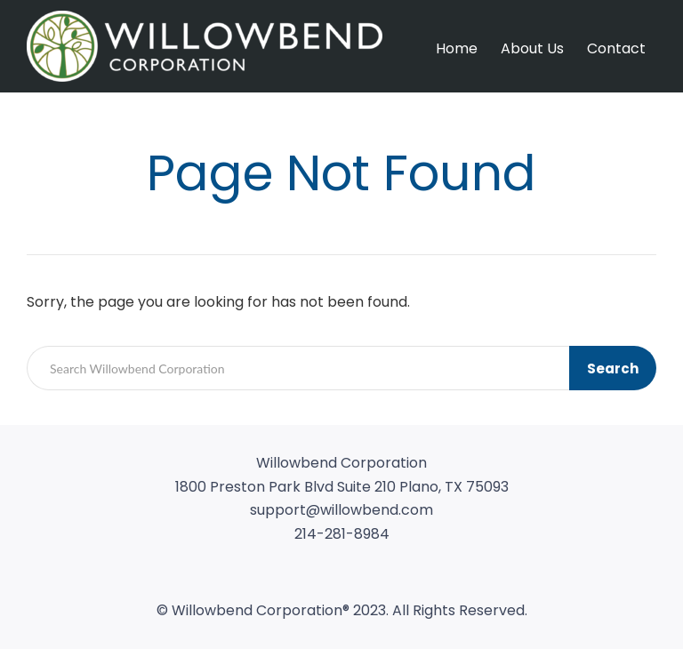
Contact (616, 48)
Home (457, 48)
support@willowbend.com (341, 510)
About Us (532, 48)
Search (613, 368)
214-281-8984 (342, 534)
